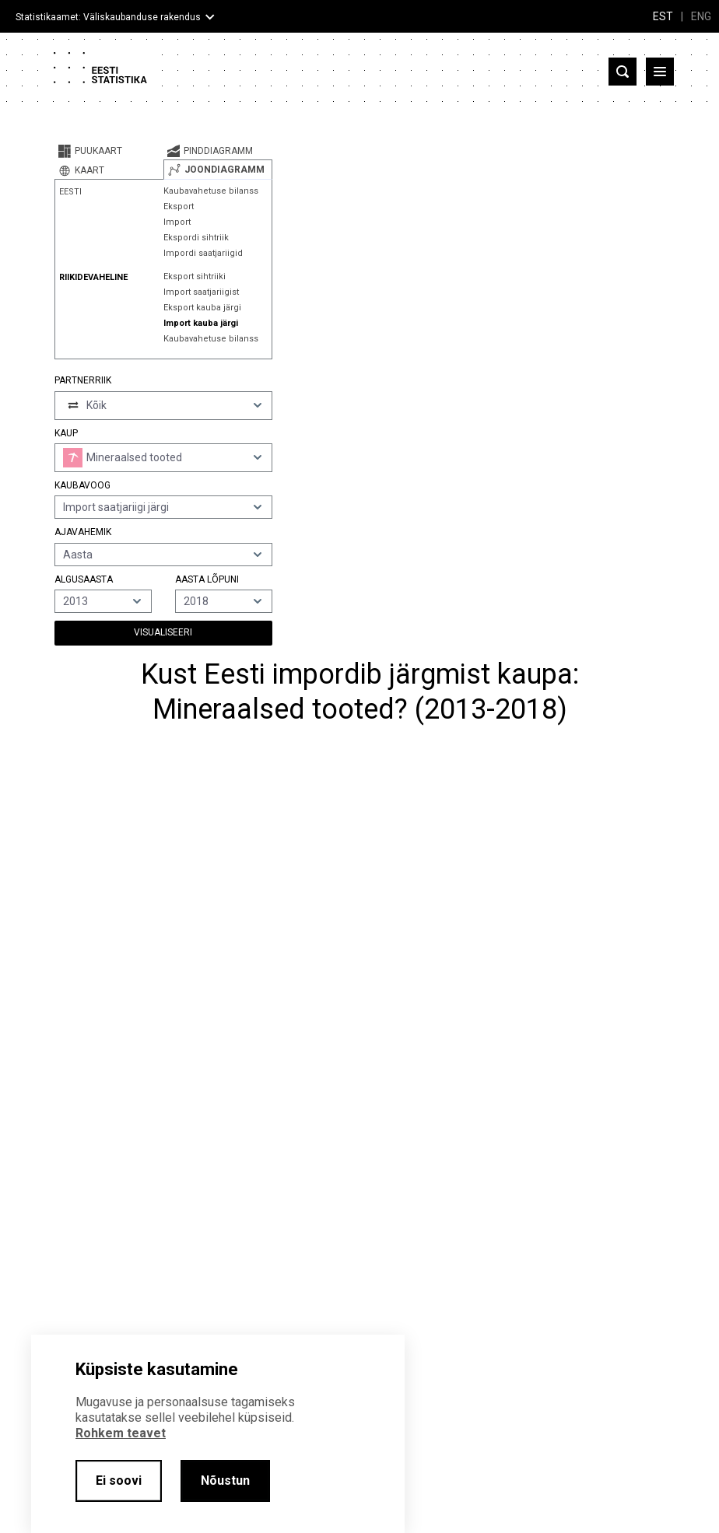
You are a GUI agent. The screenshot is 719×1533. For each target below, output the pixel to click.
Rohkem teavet (120, 1433)
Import (177, 222)
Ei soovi (119, 1480)
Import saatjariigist (201, 292)
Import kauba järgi (200, 323)
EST (663, 16)
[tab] (108, 151)
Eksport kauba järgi (202, 308)
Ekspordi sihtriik (196, 238)
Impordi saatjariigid (203, 253)
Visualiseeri (163, 632)
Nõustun (225, 1480)
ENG (701, 16)
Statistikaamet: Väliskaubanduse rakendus (108, 17)
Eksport (178, 206)
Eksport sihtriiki (194, 276)
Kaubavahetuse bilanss (210, 191)
